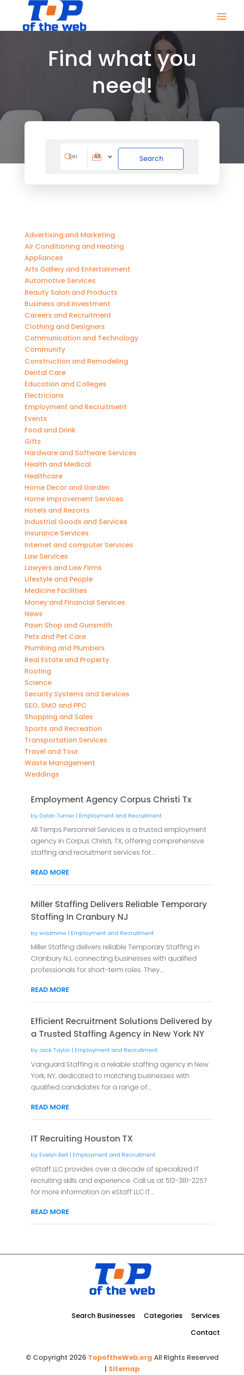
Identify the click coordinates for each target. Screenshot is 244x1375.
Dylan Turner (56, 811)
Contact (205, 1328)
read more (50, 868)
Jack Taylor (54, 1046)
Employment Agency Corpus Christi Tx (111, 795)
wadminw (52, 929)
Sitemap (124, 1365)
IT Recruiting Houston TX (82, 1134)
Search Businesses (103, 1311)
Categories (163, 1311)
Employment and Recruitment (120, 811)
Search (160, 154)
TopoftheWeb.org (120, 1353)
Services (205, 1311)
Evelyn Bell (53, 1151)
